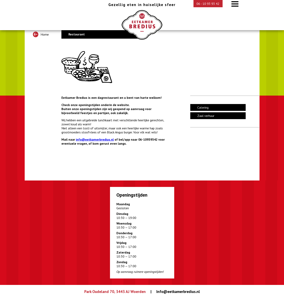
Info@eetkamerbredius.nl (178, 291)
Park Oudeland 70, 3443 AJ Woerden (115, 291)
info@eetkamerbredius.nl (95, 139)
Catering (203, 107)
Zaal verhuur (205, 116)
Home (41, 34)
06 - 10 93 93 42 (207, 4)
